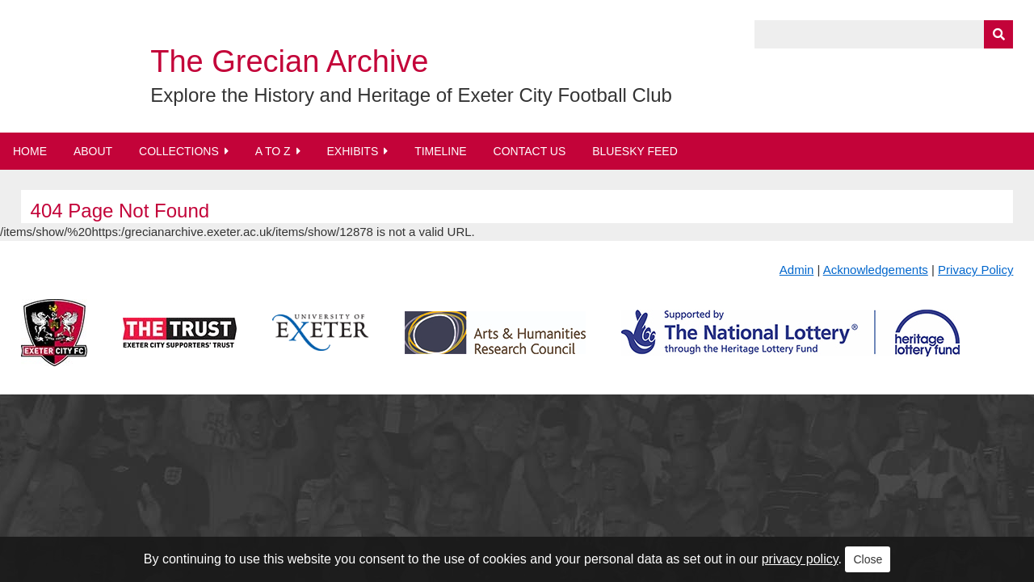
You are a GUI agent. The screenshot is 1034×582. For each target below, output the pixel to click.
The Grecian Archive (289, 61)
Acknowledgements (875, 269)
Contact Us (530, 151)
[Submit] (998, 34)
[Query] (883, 34)
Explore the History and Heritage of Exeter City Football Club (411, 95)
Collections (179, 151)
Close (867, 559)
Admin (797, 269)
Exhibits (352, 151)
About (93, 151)
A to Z (273, 151)
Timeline (440, 151)
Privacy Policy (975, 269)
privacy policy (800, 559)
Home (30, 151)
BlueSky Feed (635, 151)
